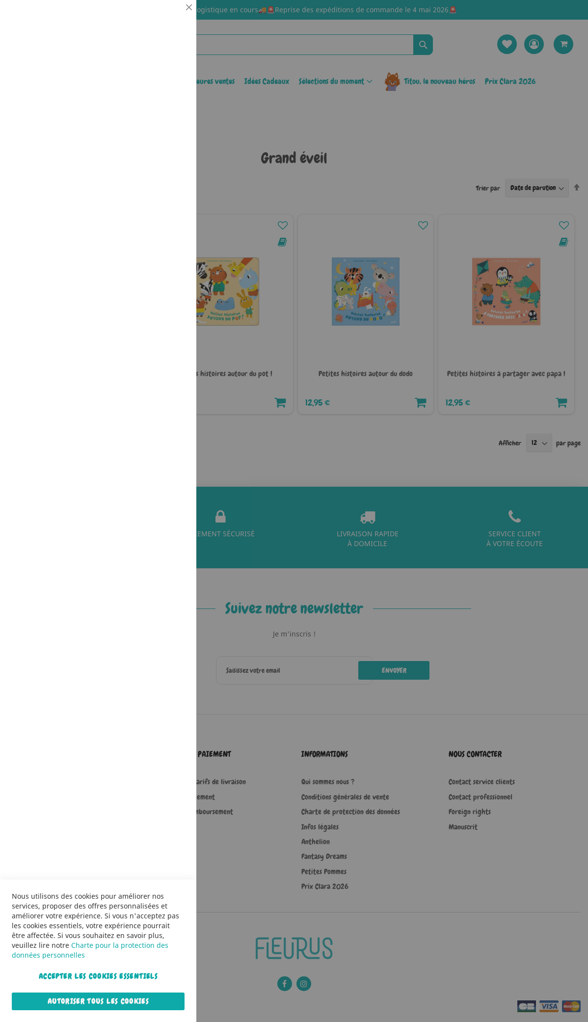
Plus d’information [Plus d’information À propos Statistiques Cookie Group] (159, 205)
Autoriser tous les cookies (98, 1001)
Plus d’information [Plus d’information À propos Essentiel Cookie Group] (159, 91)
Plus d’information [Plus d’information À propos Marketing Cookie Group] (159, 309)
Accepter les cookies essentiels (98, 976)
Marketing (169, 247)
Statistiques (169, 133)
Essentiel (169, 19)
